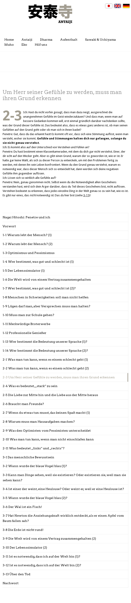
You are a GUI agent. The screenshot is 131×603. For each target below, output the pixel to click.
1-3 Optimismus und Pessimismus (28, 253)
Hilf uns (41, 44)
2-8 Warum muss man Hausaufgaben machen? (39, 421)
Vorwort (9, 226)
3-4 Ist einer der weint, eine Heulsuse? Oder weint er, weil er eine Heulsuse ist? (63, 489)
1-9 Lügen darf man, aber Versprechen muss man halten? (46, 306)
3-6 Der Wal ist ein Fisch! (22, 507)
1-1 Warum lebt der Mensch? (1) (27, 235)
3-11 (86, 195)
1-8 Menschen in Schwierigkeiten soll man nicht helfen (46, 297)
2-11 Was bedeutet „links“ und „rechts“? (34, 448)
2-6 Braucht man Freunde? (23, 404)
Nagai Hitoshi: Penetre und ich (26, 217)
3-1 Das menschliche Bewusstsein (28, 457)
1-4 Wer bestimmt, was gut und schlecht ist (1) (38, 261)
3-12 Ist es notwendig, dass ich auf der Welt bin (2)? (42, 565)
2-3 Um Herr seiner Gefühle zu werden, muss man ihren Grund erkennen (59, 377)
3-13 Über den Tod (16, 574)
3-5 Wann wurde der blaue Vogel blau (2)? (35, 498)
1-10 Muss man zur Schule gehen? (28, 315)
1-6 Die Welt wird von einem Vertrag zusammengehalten (47, 279)
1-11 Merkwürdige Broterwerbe (26, 324)
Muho (9, 44)
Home (9, 39)
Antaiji (26, 39)
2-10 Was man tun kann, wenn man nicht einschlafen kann (48, 439)
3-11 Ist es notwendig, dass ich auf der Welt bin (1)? (41, 556)
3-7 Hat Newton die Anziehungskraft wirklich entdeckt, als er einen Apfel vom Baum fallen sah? (63, 518)
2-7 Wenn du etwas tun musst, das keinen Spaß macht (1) (46, 412)
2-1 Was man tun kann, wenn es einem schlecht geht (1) (45, 359)
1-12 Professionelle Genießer (24, 333)
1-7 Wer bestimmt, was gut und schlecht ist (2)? (39, 288)
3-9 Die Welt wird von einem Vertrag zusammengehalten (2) (49, 538)
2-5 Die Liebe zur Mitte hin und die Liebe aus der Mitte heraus (50, 395)
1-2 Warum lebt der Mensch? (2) (27, 244)
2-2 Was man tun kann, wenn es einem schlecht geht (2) (46, 368)
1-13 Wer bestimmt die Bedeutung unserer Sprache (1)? (45, 341)
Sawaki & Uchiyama (100, 39)
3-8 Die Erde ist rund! (23, 530)
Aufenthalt (68, 39)
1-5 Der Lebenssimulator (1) (24, 270)
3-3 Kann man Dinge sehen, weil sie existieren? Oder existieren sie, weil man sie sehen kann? (64, 477)
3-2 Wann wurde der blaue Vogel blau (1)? (35, 466)
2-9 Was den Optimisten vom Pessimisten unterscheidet (47, 430)
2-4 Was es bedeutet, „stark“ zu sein (30, 386)
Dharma (46, 39)
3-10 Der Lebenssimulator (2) (25, 547)
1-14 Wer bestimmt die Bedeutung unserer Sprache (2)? (45, 350)
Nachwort (11, 583)
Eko (24, 44)
